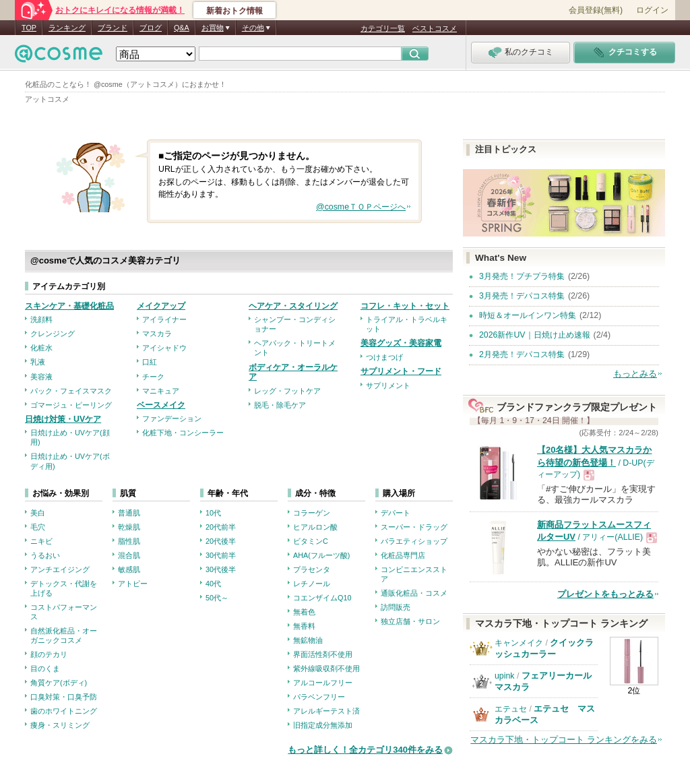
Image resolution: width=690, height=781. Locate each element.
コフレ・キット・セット (404, 306)
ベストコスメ (434, 28)
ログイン (652, 10)
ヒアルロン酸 (315, 527)
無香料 (304, 626)
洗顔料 (41, 319)
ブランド (112, 28)
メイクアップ (161, 306)
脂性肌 (129, 541)
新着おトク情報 (234, 10)
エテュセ (511, 709)
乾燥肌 (129, 527)
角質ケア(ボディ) (58, 683)
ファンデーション (171, 418)
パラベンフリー (319, 697)
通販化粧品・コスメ (414, 593)
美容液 (41, 377)
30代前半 (221, 555)
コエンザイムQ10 (322, 598)
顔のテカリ (48, 654)
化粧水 (41, 348)
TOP (29, 28)
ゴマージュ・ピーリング (71, 405)
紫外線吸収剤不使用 (326, 668)
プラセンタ (311, 569)
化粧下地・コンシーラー (183, 433)
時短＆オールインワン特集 (527, 315)
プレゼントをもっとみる (605, 594)
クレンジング (52, 334)
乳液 (37, 362)
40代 (213, 584)
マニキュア (160, 391)
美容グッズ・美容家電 (400, 343)
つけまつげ (384, 357)
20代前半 (221, 527)
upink (505, 676)
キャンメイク (519, 643)
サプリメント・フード (400, 371)
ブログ (150, 28)
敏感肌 (129, 569)
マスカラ (157, 334)
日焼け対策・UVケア (63, 419)
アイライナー (164, 319)
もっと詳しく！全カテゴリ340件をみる (365, 750)
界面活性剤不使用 (322, 654)
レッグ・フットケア (287, 391)
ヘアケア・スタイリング (293, 306)
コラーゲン (311, 513)
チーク (153, 377)
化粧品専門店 (403, 555)
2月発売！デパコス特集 (522, 354)
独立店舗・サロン (410, 621)
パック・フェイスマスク (71, 391)
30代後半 (221, 569)
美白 (37, 513)
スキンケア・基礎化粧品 (69, 306)
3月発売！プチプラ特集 (522, 276)
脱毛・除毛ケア (280, 405)
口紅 (149, 362)
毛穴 (37, 527)
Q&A (181, 28)
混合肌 (129, 555)
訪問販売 (395, 607)
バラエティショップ (414, 541)
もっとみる (635, 374)
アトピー (133, 584)
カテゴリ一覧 (382, 28)
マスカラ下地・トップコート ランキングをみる (563, 740)
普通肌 (129, 513)
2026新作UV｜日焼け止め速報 (534, 335)
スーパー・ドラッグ (414, 527)
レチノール (311, 584)
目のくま (45, 668)
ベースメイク (161, 405)
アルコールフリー (322, 683)
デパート (395, 513)
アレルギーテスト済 (326, 711)
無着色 (304, 612)
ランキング (67, 28)
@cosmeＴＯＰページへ (361, 207)
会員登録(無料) (596, 10)
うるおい (45, 555)
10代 (213, 513)
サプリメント (388, 385)
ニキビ (41, 541)
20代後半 (221, 541)
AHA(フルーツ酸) (321, 555)
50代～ (217, 598)
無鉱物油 (308, 640)
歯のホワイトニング (63, 711)
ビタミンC (310, 541)
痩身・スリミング (60, 725)
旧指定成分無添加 (322, 725)
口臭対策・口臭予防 (63, 697)
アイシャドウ (164, 348)
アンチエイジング (60, 569)
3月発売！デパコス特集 (522, 296)
